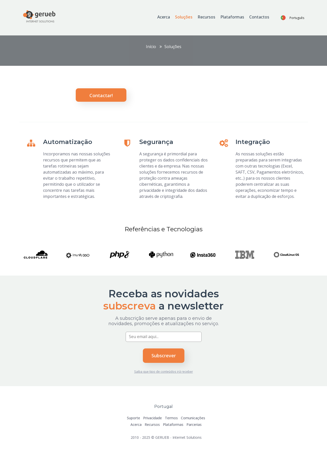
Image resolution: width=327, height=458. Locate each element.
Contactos (259, 17)
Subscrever (163, 355)
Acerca (163, 17)
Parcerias (194, 424)
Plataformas (232, 17)
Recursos (206, 17)
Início (151, 46)
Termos (171, 417)
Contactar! (101, 95)
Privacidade (152, 417)
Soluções (184, 17)
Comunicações (193, 417)
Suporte (133, 417)
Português (297, 18)
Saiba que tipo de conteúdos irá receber (163, 371)
